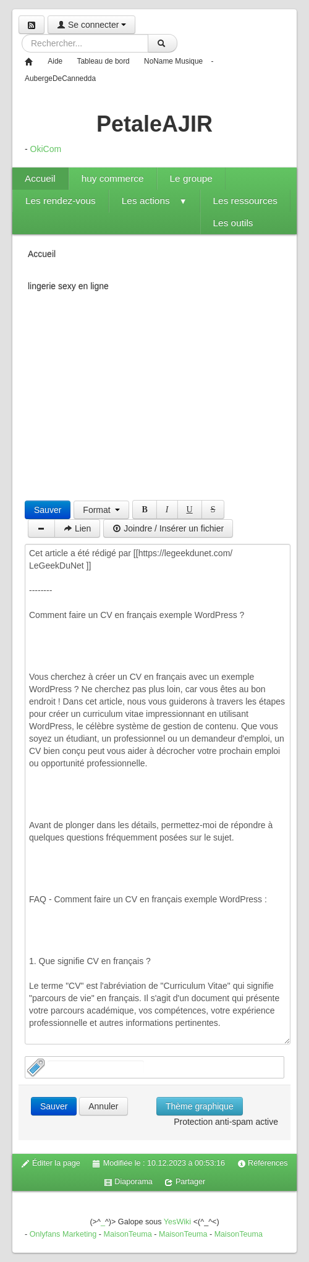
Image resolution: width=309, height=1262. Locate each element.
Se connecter (91, 25)
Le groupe (191, 178)
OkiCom (46, 149)
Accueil (40, 178)
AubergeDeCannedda (60, 78)
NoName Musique (173, 61)
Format (101, 510)
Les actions (154, 200)
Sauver (47, 510)
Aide (55, 61)
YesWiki (177, 1222)
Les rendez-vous (60, 200)
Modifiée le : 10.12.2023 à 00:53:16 (158, 1163)
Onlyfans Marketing (64, 1234)
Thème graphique (200, 1106)
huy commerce (113, 178)
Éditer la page (50, 1163)
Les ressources (245, 200)
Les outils (233, 223)
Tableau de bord (103, 61)
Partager (184, 1182)
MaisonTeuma (128, 1234)
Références (262, 1163)
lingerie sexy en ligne (68, 286)
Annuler (103, 1106)
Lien (77, 528)
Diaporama (128, 1182)
